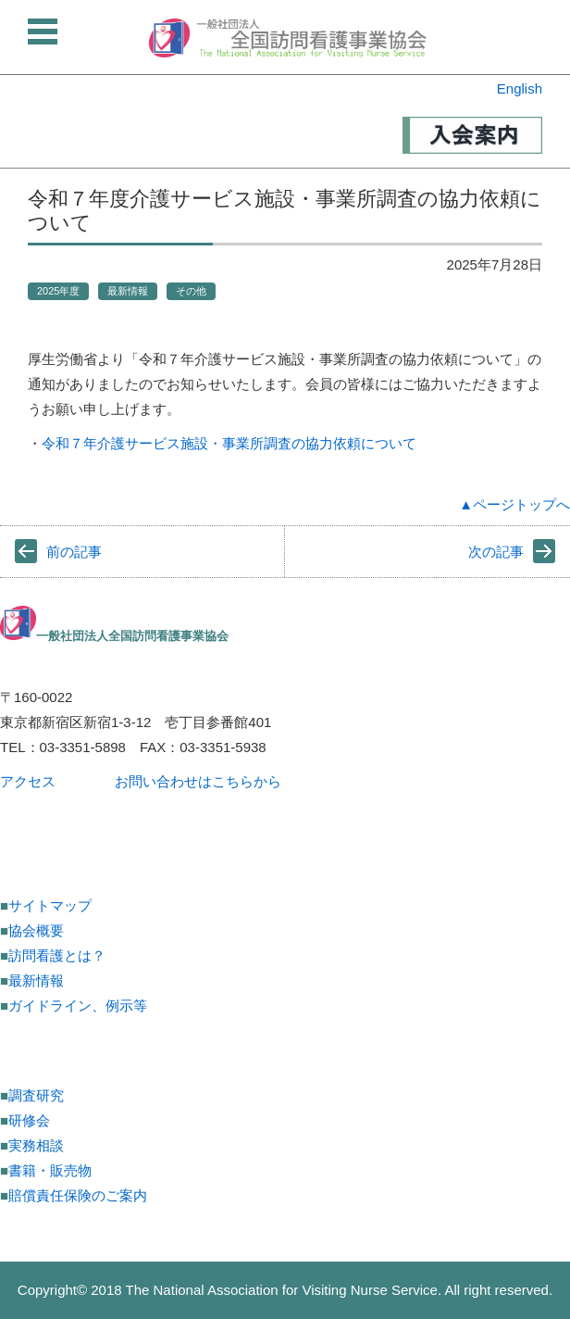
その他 (191, 290)
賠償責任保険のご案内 (77, 1195)
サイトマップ (50, 905)
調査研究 (36, 1095)
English (519, 88)
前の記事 (74, 551)
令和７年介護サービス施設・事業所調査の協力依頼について (229, 443)
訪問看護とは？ (56, 955)
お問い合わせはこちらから (198, 781)
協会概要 (36, 930)
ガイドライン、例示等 (77, 1005)
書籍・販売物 (50, 1170)
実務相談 (36, 1145)
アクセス (28, 781)
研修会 (29, 1120)
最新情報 (127, 290)
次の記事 (496, 551)
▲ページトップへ (514, 504)
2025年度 (58, 290)
